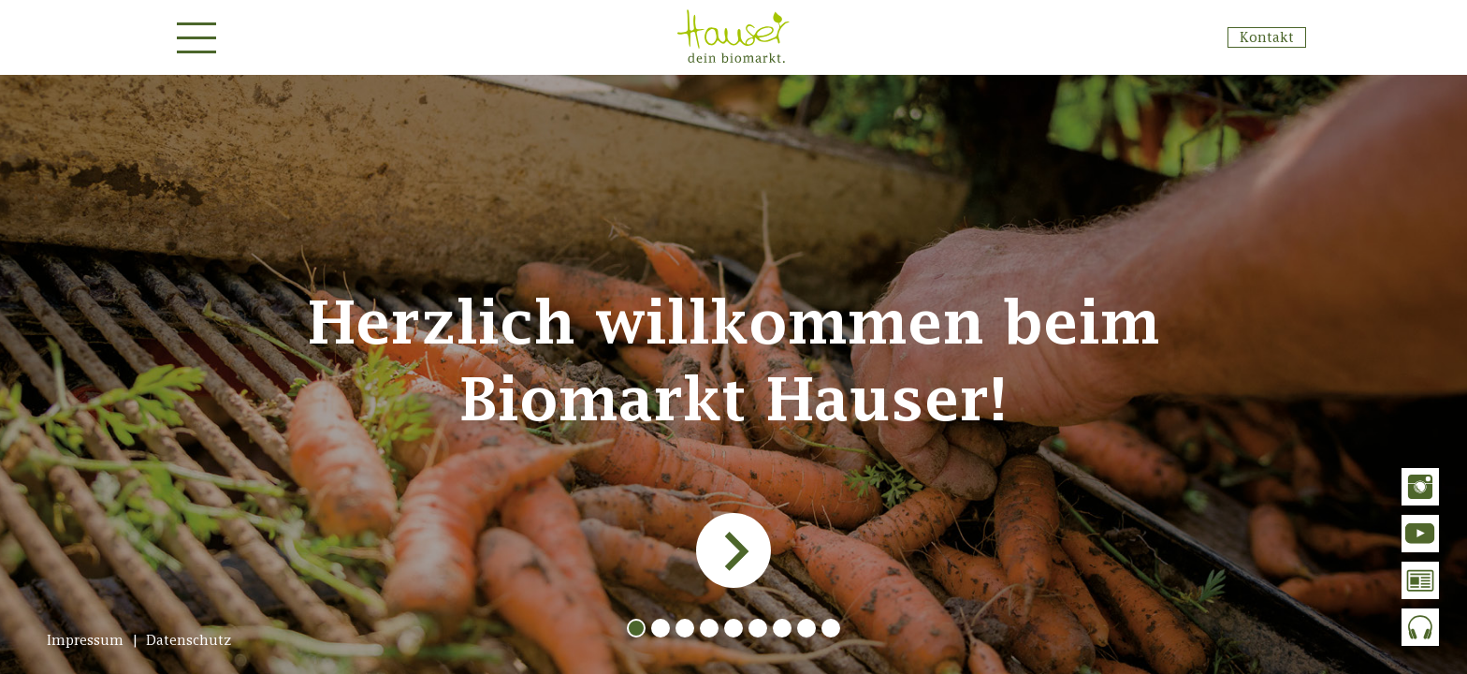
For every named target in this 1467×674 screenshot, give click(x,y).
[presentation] (731, 550)
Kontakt (1267, 37)
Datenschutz (189, 640)
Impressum (85, 640)
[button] (636, 628)
